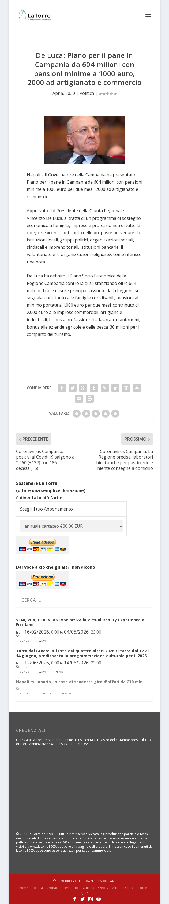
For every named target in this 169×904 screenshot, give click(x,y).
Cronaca (53, 888)
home (23, 888)
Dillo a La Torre (135, 888)
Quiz (84, 893)
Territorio (70, 888)
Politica (87, 93)
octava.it (72, 881)
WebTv (103, 888)
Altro (116, 888)
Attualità (88, 888)
